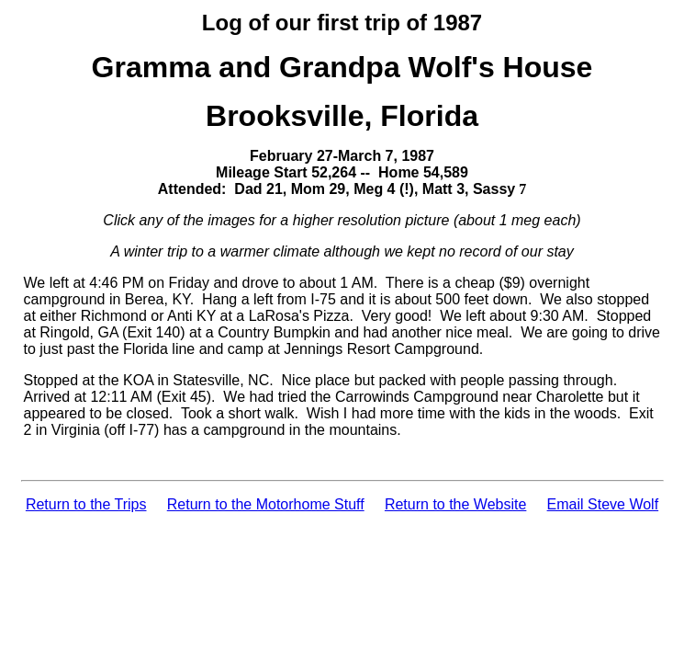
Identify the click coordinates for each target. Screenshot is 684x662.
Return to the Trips (86, 504)
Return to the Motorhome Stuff (265, 504)
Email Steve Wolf (603, 504)
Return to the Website (455, 504)
